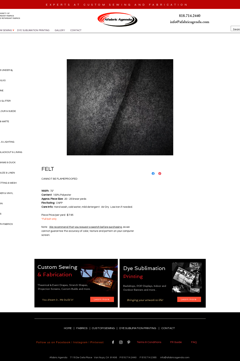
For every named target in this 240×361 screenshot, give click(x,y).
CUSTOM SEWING (103, 328)
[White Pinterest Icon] (129, 342)
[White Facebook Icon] (113, 342)
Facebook (63, 342)
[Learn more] (102, 299)
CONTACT (168, 328)
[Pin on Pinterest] (160, 173)
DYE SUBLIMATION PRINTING (138, 328)
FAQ (194, 342)
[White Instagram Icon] (121, 342)
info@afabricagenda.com (174, 357)
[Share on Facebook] (153, 173)
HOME (68, 328)
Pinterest (96, 342)
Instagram (80, 342)
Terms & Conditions (149, 342)
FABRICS (82, 328)
